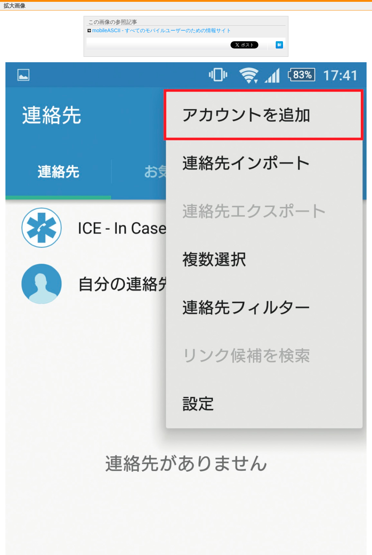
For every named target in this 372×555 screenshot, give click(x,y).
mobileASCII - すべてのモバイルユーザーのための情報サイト (161, 30)
